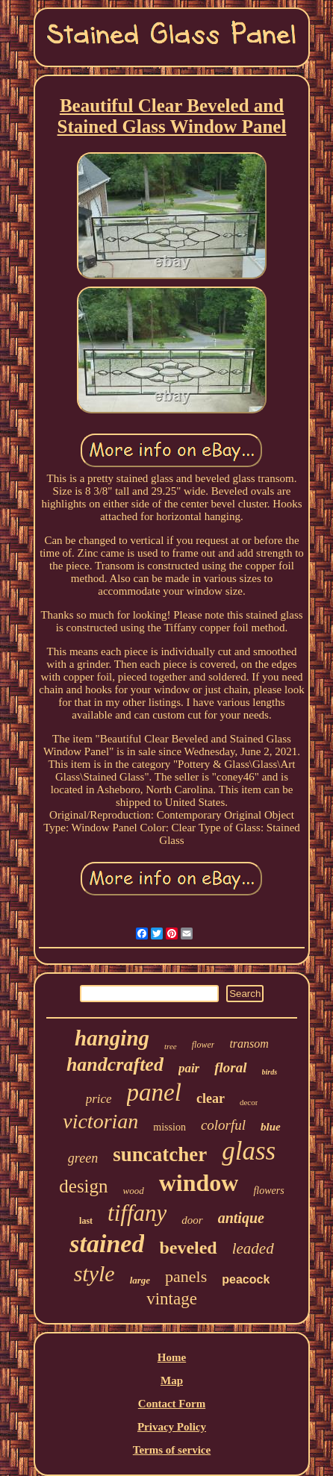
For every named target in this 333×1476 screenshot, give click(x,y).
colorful (223, 1125)
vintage (171, 1298)
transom (248, 1043)
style (94, 1273)
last (86, 1221)
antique (241, 1218)
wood (133, 1190)
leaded (253, 1248)
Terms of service (172, 1450)
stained (106, 1243)
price (99, 1099)
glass (249, 1151)
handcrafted (115, 1064)
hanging (112, 1038)
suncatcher (160, 1154)
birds (270, 1072)
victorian (100, 1121)
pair (188, 1068)
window (199, 1182)
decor (249, 1102)
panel (154, 1092)
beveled (188, 1247)
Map (172, 1380)
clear (210, 1098)
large (140, 1280)
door (191, 1220)
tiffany (137, 1213)
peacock (246, 1279)
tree (170, 1046)
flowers (268, 1190)
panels (186, 1276)
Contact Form (171, 1404)
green (83, 1158)
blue (271, 1127)
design (83, 1186)
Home (172, 1357)
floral (230, 1067)
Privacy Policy (171, 1427)
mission (169, 1127)
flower (203, 1044)
